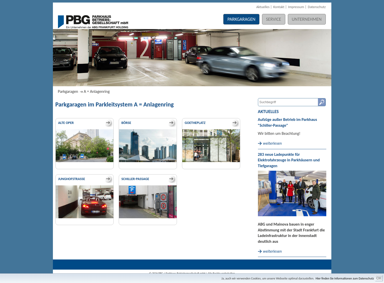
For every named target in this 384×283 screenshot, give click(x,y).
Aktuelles (262, 7)
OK (378, 278)
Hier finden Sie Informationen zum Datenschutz (345, 278)
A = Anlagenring (97, 91)
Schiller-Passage (135, 179)
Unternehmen (307, 19)
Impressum (296, 7)
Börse (126, 123)
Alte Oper (66, 123)
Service (273, 19)
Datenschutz (317, 7)
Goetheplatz (195, 123)
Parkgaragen (241, 19)
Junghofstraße (71, 179)
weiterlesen (272, 143)
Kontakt (278, 7)
